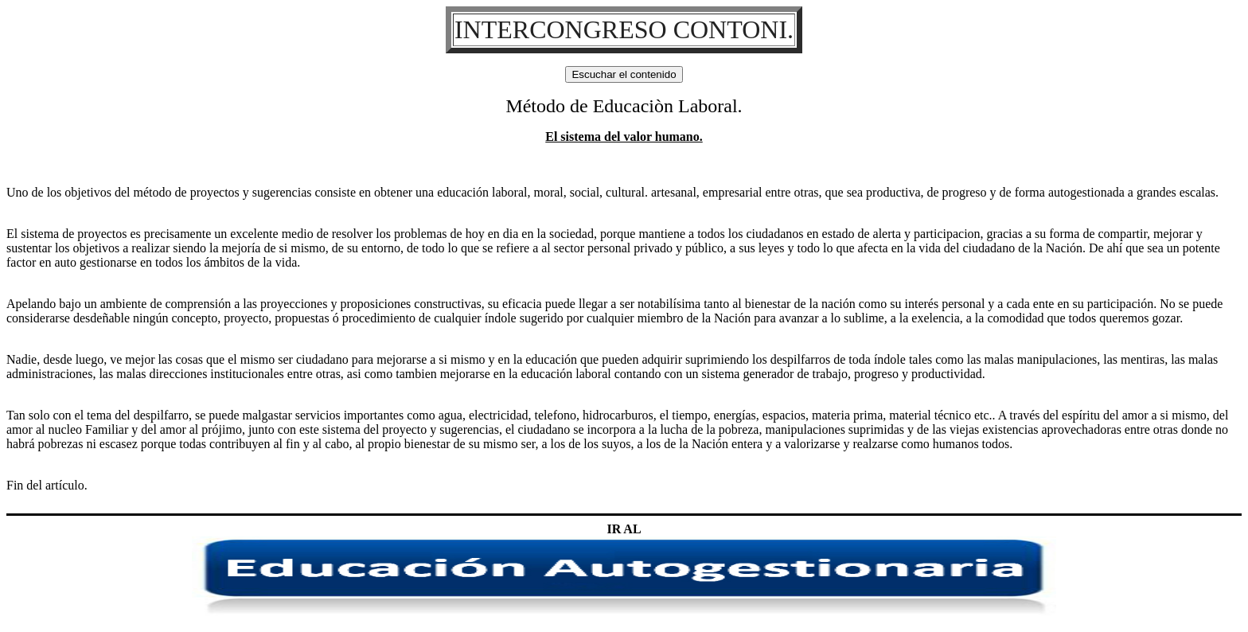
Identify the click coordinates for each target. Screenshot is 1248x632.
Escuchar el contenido (623, 74)
